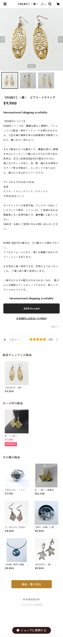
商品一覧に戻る (31, 584)
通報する (55, 327)
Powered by (31, 605)
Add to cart (31, 308)
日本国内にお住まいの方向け (31, 318)
